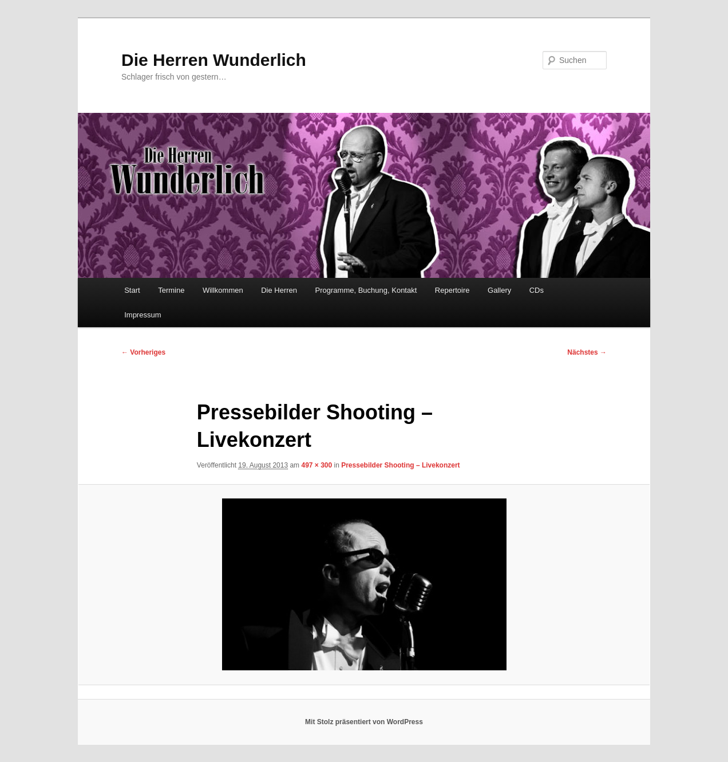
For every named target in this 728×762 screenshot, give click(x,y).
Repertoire (452, 290)
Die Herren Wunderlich (213, 59)
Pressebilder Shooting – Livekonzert (400, 465)
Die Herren (279, 290)
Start (132, 290)
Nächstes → (587, 352)
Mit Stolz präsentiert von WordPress (364, 722)
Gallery (499, 290)
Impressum (142, 315)
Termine (171, 290)
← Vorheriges (143, 352)
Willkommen (223, 290)
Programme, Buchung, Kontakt (366, 290)
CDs (536, 290)
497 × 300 (316, 465)
